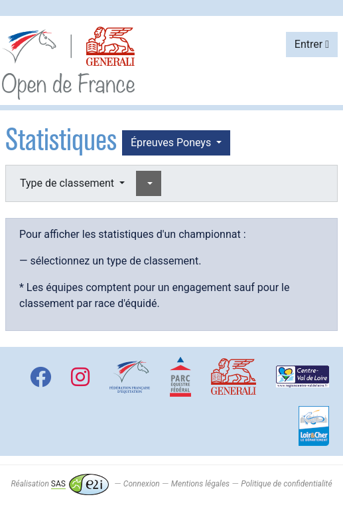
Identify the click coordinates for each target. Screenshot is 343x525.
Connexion (141, 483)
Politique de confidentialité (286, 483)
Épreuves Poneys (172, 142)
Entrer (312, 44)
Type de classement (68, 183)
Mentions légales (200, 483)
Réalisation (59, 483)
